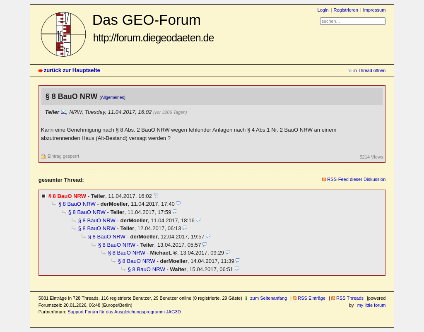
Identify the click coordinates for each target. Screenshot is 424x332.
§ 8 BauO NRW (77, 204)
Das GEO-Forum (153, 27)
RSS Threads (350, 298)
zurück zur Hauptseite (72, 70)
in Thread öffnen (369, 70)
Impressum (374, 9)
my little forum (371, 305)
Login (323, 9)
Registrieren (345, 9)
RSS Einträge (311, 298)
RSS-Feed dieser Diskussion (356, 179)
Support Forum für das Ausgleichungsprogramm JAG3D (124, 311)
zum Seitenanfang (268, 298)
